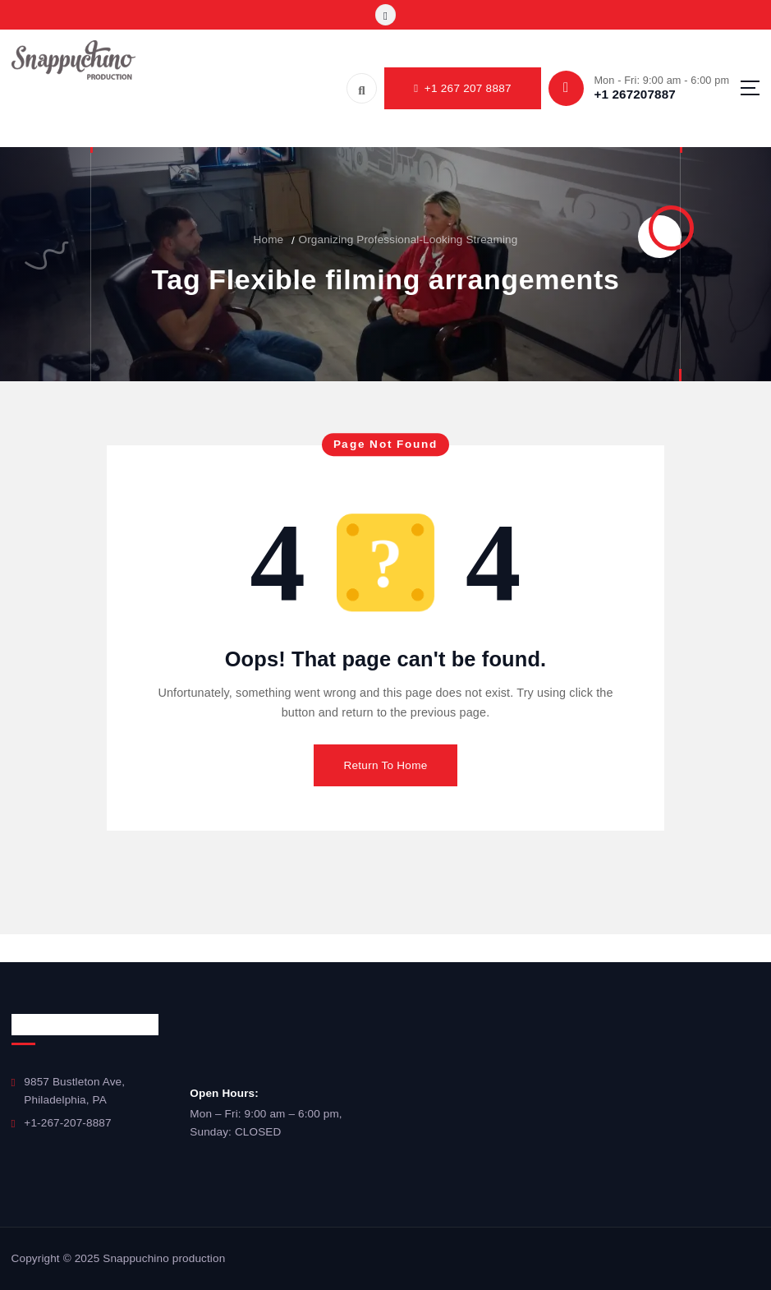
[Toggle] (385, 14)
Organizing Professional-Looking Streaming (408, 239)
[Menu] (750, 88)
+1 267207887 (635, 94)
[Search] (361, 88)
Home (269, 239)
